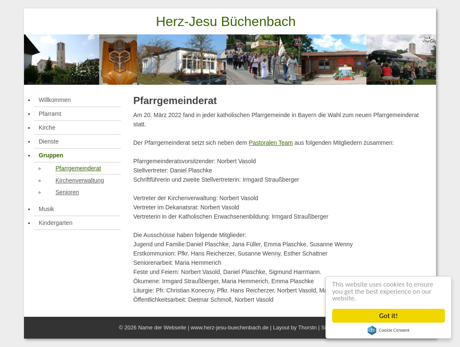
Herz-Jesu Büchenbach (226, 21)
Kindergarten (55, 222)
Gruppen (51, 155)
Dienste (48, 141)
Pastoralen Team (271, 142)
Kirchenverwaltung (80, 180)
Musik (46, 209)
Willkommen (55, 100)
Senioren (67, 192)
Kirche (47, 127)
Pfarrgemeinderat (78, 168)
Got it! (388, 315)
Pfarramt (50, 113)
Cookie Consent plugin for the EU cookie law (388, 330)
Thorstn (307, 327)
